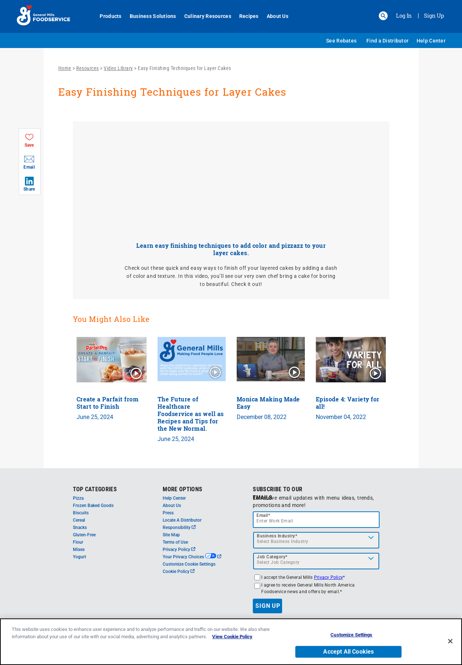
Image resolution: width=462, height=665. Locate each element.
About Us (273, 16)
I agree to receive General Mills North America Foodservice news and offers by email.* (308, 588)
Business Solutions (149, 16)
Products (107, 16)
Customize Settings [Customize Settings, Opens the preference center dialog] (351, 635)
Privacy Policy (179, 549)
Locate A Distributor (182, 520)
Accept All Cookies (348, 651)
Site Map (171, 534)
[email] (316, 519)
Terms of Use (175, 542)
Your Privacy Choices (192, 556)
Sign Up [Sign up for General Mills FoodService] (434, 15)
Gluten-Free (84, 534)
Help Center (431, 41)
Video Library (118, 68)
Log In (404, 15)
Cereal (79, 520)
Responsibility (179, 527)
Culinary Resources (203, 16)
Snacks (80, 527)
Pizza (78, 498)
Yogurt (79, 556)
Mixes (79, 549)
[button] (383, 15)
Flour (78, 542)
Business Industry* (277, 536)
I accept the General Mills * (303, 577)
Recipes (245, 16)
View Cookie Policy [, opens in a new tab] (232, 636)
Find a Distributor (387, 41)
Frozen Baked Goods (93, 505)
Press (168, 512)
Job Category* (272, 556)
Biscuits (81, 512)
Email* (263, 515)
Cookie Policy (179, 571)
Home (64, 68)
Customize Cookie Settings (189, 564)
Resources (87, 68)
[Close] (450, 641)
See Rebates (341, 41)
